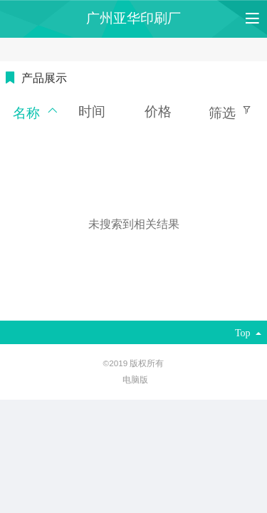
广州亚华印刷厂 (133, 18)
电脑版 (135, 379)
